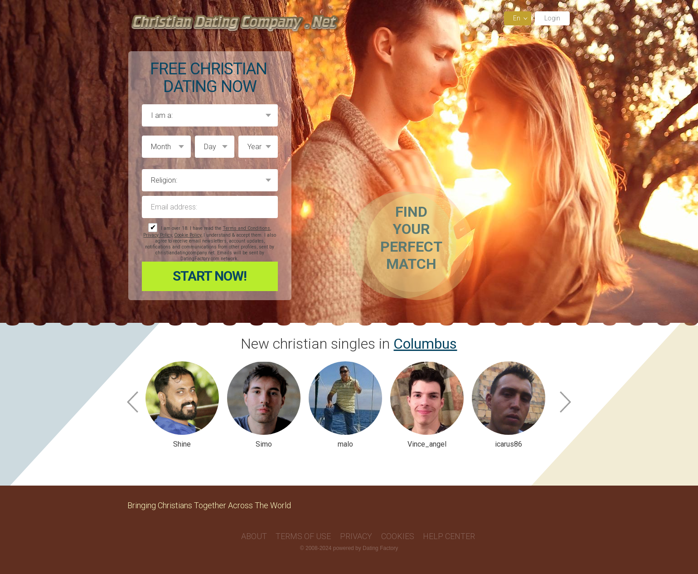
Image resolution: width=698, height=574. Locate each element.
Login (552, 18)
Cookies (397, 536)
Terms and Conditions (246, 228)
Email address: (210, 207)
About (254, 536)
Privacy (356, 536)
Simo (264, 444)
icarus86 (508, 444)
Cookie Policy (187, 235)
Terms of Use (303, 536)
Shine (182, 444)
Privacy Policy (157, 235)
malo (345, 444)
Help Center (449, 536)
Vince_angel (426, 444)
